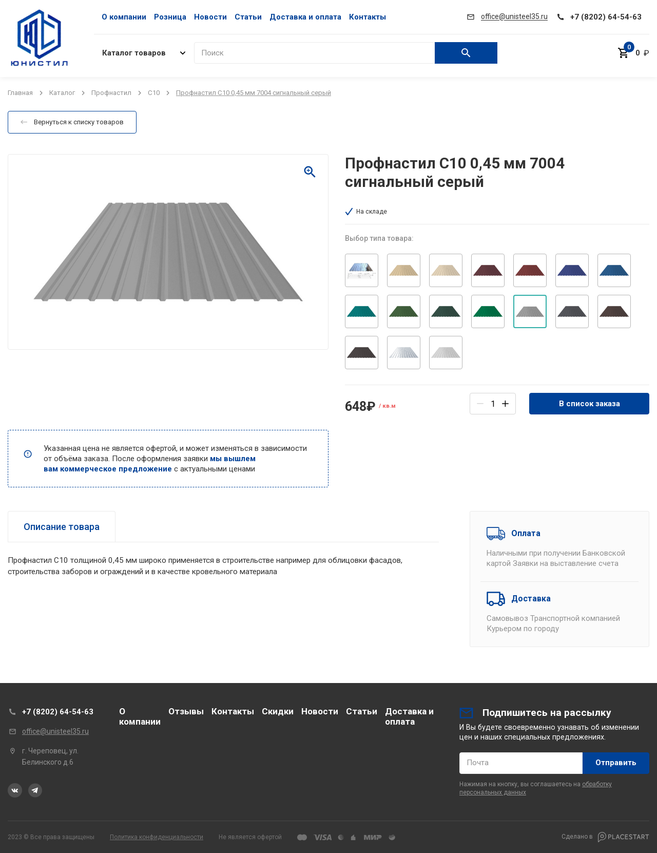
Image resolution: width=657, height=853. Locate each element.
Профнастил (111, 93)
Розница (170, 17)
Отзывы (186, 711)
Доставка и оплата (305, 17)
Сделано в (605, 837)
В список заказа (589, 403)
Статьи (248, 17)
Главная (20, 93)
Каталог (62, 93)
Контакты (367, 17)
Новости (210, 17)
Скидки (278, 711)
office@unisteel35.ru (55, 731)
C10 (154, 93)
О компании (124, 17)
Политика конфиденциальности (156, 837)
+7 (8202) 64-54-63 (57, 711)
